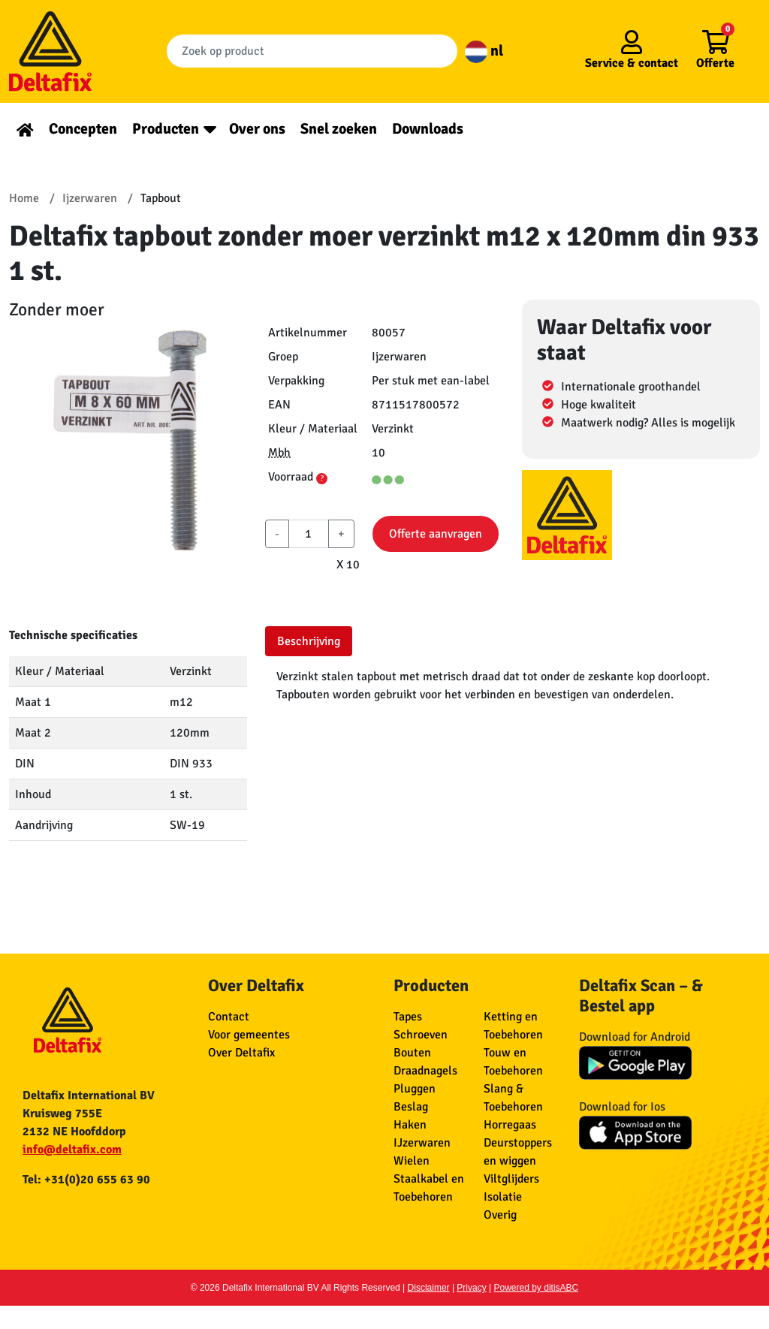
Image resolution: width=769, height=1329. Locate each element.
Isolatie (503, 1196)
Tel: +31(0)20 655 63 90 (86, 1179)
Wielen (412, 1160)
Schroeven (421, 1034)
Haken (410, 1124)
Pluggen (415, 1088)
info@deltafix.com (72, 1149)
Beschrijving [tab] (308, 641)
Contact (228, 1016)
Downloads (427, 128)
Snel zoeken (338, 128)
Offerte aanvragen (435, 533)
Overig (500, 1214)
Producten (165, 128)
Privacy (471, 1287)
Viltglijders (511, 1178)
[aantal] (308, 534)
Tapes (408, 1016)
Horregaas (510, 1124)
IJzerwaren (422, 1142)
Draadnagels (425, 1070)
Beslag (411, 1106)
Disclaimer (429, 1287)
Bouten (412, 1052)
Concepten (83, 128)
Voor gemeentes (249, 1034)
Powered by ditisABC (536, 1287)
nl (484, 50)
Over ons (257, 128)
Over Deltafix (241, 1052)
